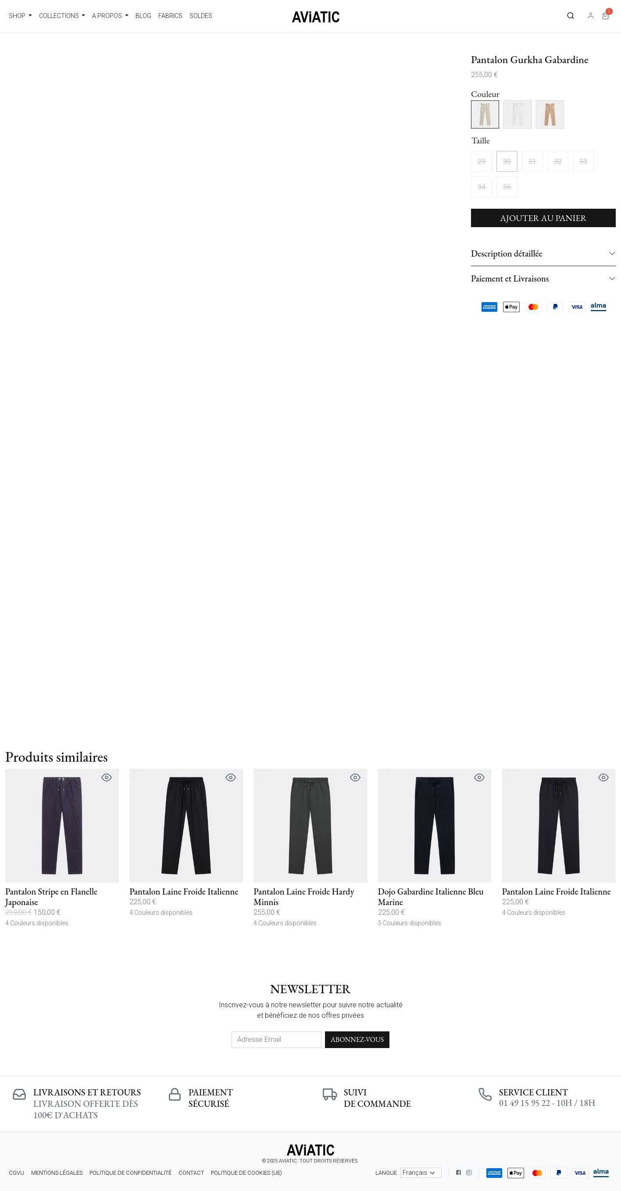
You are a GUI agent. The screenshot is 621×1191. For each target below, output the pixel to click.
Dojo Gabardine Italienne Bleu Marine (431, 897)
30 (507, 161)
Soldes (200, 15)
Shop (18, 15)
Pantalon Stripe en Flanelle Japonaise (51, 897)
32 (558, 161)
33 (583, 161)
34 (481, 187)
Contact (191, 1173)
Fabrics (170, 15)
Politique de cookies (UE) (246, 1173)
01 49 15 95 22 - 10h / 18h (547, 1103)
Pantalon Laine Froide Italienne (183, 891)
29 (481, 161)
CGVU (16, 1173)
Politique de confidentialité (130, 1173)
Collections (59, 15)
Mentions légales (56, 1173)
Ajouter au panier (543, 218)
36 (507, 187)
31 (532, 161)
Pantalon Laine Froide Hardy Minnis (303, 897)
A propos (107, 15)
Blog (143, 15)
